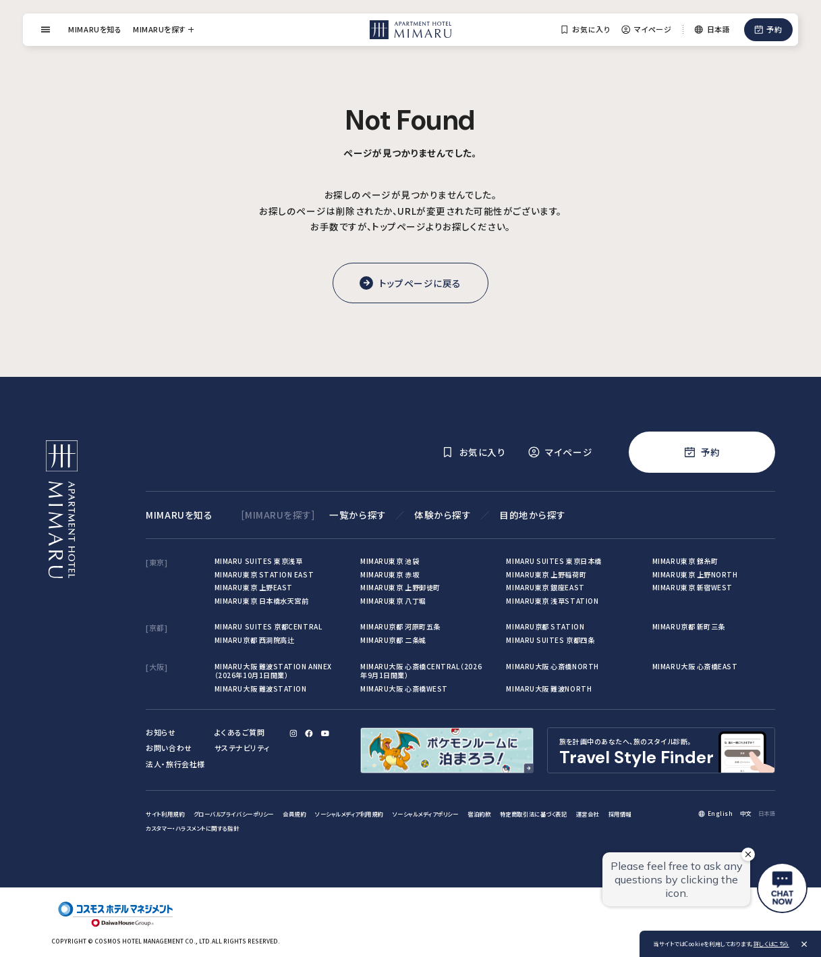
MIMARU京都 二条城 (393, 640)
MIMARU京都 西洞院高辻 (255, 640)
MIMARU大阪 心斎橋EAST (695, 666)
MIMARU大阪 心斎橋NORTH (552, 666)
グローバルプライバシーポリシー (234, 814)
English (720, 813)
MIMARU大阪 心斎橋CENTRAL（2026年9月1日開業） (421, 671)
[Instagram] (293, 733)
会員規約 (294, 814)
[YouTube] (325, 733)
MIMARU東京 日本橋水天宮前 (262, 601)
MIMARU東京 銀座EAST (545, 587)
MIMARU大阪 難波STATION (261, 688)
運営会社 (587, 814)
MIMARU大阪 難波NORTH (549, 688)
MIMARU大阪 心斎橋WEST (404, 688)
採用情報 (619, 814)
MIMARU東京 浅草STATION (552, 601)
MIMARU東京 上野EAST (254, 587)
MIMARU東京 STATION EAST (264, 574)
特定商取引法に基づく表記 (533, 814)
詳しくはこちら (771, 943)
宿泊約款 (479, 814)
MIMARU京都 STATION (545, 626)
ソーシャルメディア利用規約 (349, 814)
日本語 (767, 813)
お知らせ (160, 732)
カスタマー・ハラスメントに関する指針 (192, 828)
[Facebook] (309, 733)
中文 (746, 813)
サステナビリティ (242, 747)
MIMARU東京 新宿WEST (692, 587)
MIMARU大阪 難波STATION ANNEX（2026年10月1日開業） (273, 671)
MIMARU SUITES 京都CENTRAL (268, 626)
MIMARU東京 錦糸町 (685, 561)
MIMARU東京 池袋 (389, 561)
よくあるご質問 (240, 732)
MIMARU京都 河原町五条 (400, 626)
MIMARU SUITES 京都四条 (550, 640)
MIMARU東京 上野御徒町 (400, 587)
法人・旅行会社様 (175, 763)
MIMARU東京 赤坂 (389, 574)
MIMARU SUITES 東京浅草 (259, 561)
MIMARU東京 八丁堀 (393, 601)
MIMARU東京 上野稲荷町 (546, 574)
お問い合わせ (169, 747)
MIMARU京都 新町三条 (688, 626)
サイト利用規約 (165, 814)
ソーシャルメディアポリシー (426, 814)
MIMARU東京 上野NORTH (695, 574)
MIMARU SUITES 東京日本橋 (553, 561)
